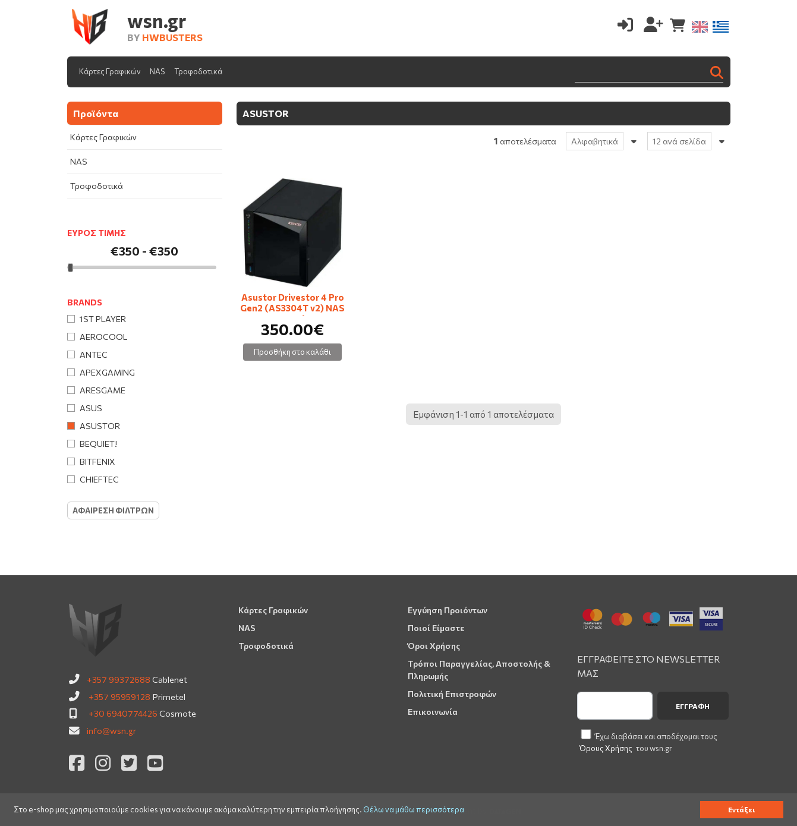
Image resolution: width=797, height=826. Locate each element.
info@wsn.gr (111, 730)
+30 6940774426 (123, 713)
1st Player (103, 319)
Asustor (100, 426)
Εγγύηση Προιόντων (447, 610)
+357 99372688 (118, 679)
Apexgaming (107, 372)
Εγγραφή (693, 706)
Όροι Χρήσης (434, 646)
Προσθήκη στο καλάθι (292, 352)
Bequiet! (98, 444)
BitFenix (97, 461)
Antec (94, 354)
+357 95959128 (119, 696)
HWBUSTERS (172, 37)
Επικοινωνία (433, 712)
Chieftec (99, 479)
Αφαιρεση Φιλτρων (113, 510)
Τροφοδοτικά (198, 71)
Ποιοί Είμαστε (436, 628)
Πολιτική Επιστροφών (452, 694)
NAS (157, 71)
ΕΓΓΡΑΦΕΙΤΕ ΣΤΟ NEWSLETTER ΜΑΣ (648, 666)
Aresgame (102, 390)
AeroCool (103, 337)
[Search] (649, 71)
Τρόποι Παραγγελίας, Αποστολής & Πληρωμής (479, 669)
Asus (91, 408)
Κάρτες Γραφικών (109, 71)
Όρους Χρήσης (605, 748)
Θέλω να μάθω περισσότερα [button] (413, 809)
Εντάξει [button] (741, 809)
